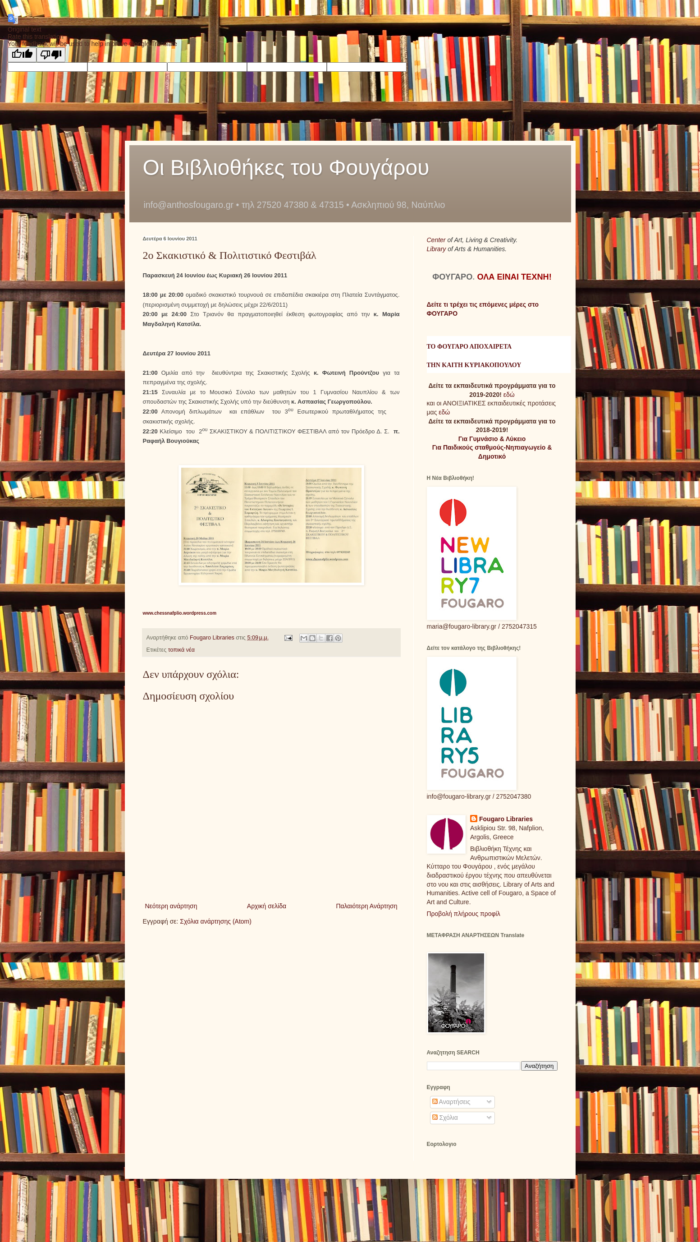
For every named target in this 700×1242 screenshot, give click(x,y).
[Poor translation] (51, 54)
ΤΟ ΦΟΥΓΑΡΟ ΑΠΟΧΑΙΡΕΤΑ (469, 346)
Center (437, 240)
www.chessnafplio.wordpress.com (180, 613)
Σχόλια (445, 1117)
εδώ (509, 394)
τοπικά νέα (181, 650)
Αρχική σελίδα (266, 906)
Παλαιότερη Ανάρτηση (366, 906)
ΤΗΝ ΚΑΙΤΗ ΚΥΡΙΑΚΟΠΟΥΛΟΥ (474, 365)
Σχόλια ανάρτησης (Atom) (216, 921)
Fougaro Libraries (506, 819)
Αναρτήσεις (451, 1101)
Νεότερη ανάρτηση (171, 906)
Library (437, 249)
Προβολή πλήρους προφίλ (463, 913)
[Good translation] (22, 54)
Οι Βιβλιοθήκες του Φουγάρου (286, 167)
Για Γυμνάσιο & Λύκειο (492, 438)
